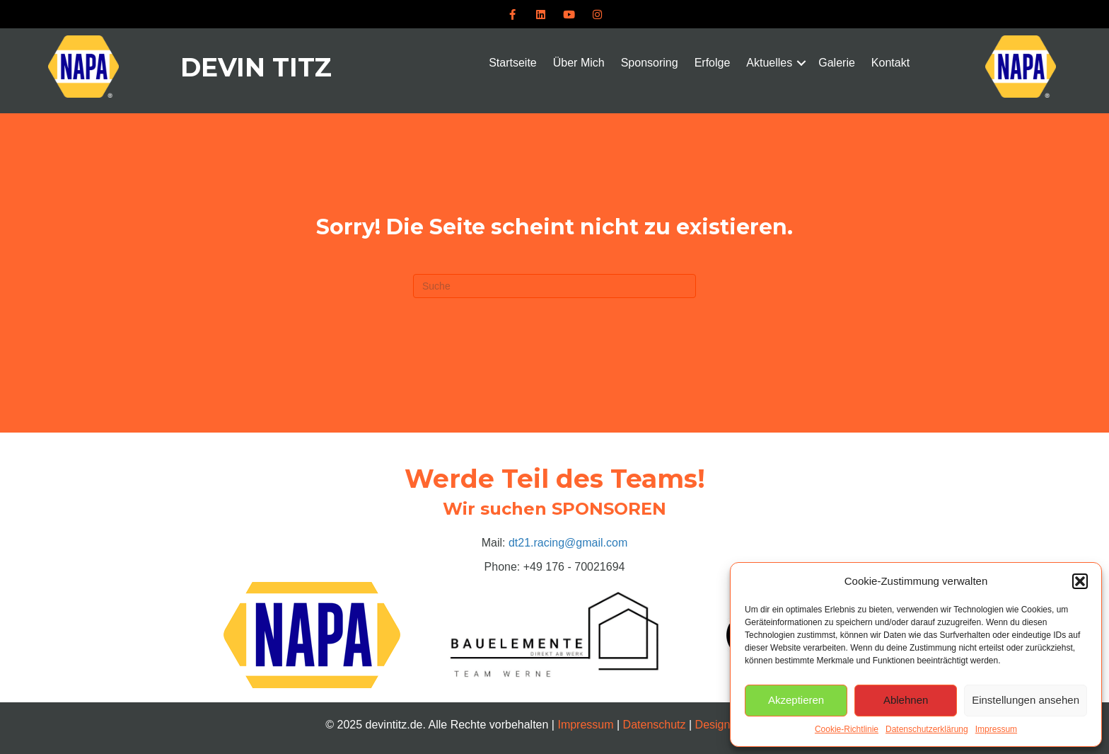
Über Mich (579, 63)
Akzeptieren (796, 700)
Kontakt (890, 63)
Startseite (513, 63)
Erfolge (713, 63)
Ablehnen (905, 700)
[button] (1080, 581)
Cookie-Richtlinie (846, 729)
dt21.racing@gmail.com (568, 543)
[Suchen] (554, 286)
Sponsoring (649, 63)
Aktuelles (769, 63)
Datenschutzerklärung (927, 729)
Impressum (996, 729)
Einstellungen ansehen (1025, 700)
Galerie (836, 63)
